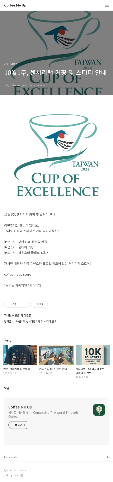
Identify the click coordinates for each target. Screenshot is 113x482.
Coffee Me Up (15, 5)
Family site (11, 457)
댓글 (6, 388)
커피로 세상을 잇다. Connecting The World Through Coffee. (43, 414)
